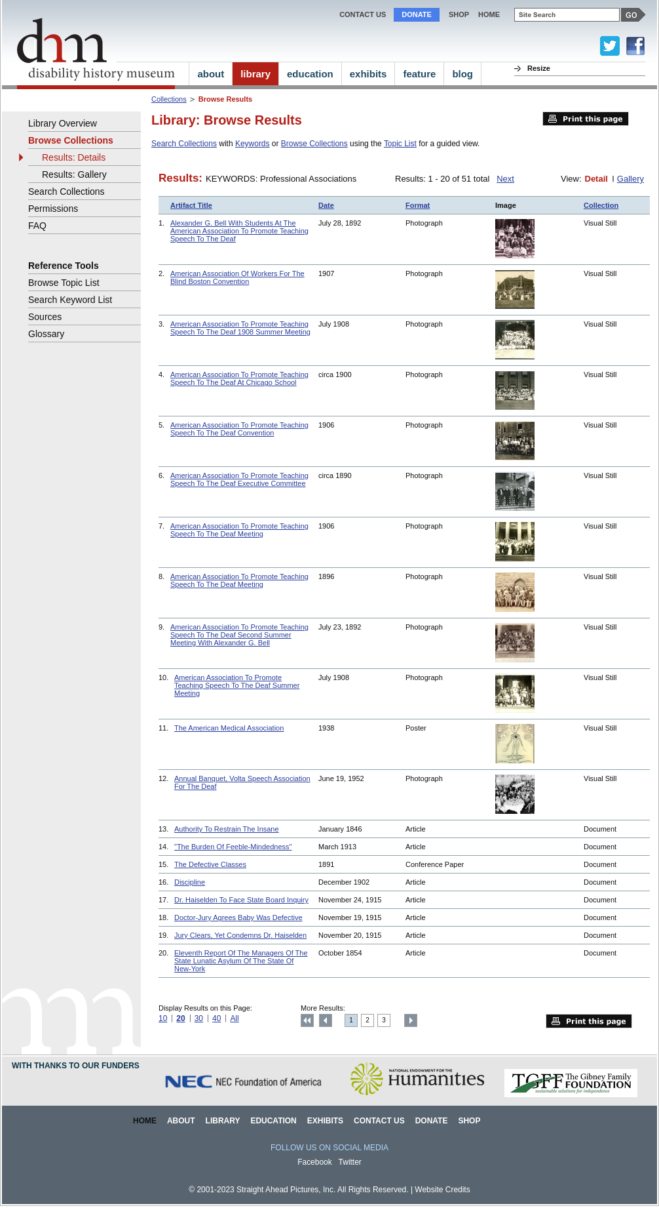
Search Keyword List (70, 299)
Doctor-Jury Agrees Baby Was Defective (238, 917)
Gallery (630, 179)
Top (307, 1020)
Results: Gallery (74, 174)
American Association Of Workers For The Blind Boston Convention (237, 277)
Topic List (400, 143)
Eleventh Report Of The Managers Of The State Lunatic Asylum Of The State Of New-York (241, 961)
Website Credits (442, 1189)
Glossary (46, 334)
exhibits (368, 73)
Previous (325, 1020)
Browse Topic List (64, 282)
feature (419, 73)
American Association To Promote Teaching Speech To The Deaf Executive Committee (239, 479)
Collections (169, 99)
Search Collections (184, 143)
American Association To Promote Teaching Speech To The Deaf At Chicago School (239, 378)
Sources (45, 317)
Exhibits (325, 1120)
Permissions (53, 208)
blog (462, 73)
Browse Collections (314, 143)
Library (223, 1120)
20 (180, 1018)
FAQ (37, 225)
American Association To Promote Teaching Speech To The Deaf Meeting (239, 530)
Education (273, 1120)
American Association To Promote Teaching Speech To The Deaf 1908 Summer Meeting (240, 328)
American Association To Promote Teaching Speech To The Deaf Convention (239, 429)
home (489, 14)
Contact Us (362, 14)
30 (199, 1018)
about (210, 73)
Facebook (314, 1162)
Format (417, 205)
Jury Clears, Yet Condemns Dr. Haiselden (240, 935)
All (234, 1018)
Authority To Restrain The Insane (226, 829)
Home (145, 1120)
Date (326, 205)
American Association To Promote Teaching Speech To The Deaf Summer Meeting (236, 685)
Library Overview (62, 123)
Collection (601, 205)
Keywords (252, 143)
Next (505, 179)
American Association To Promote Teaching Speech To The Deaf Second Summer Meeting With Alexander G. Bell (239, 635)
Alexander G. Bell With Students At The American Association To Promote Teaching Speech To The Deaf (239, 231)
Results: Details (73, 157)
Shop (459, 14)
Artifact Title (191, 205)
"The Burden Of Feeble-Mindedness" (233, 847)
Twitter (350, 1162)
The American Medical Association (229, 728)
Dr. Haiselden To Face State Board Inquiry (241, 900)
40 (216, 1018)
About (181, 1120)
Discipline (189, 882)
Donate (417, 14)
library (255, 73)
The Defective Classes (210, 864)
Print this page (585, 118)
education (310, 73)
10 (163, 1018)
